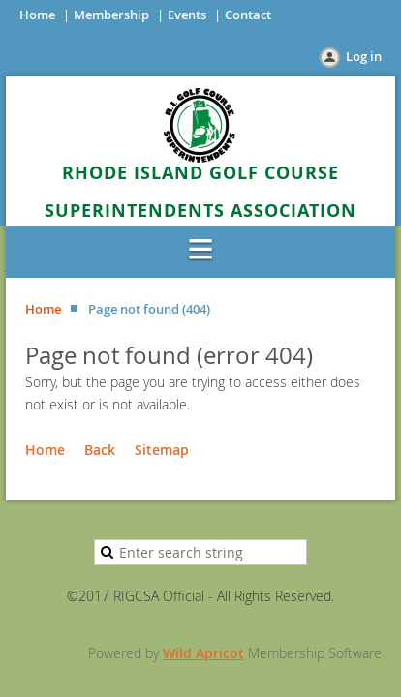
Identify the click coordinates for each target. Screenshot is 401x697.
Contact (248, 14)
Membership (111, 14)
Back (99, 449)
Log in (364, 56)
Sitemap (162, 449)
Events (187, 14)
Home (37, 14)
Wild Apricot (203, 653)
